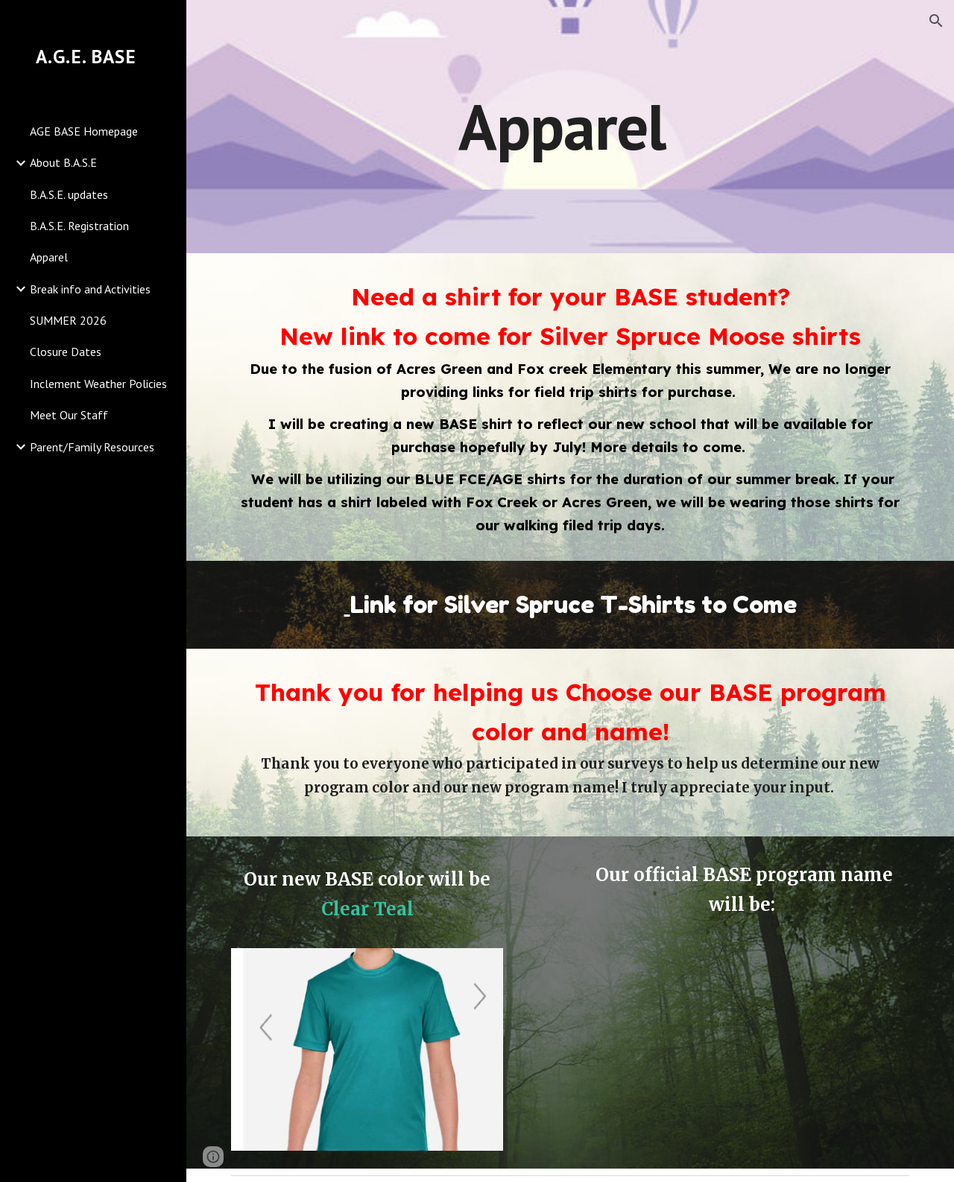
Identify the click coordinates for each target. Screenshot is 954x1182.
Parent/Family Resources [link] (92, 446)
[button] (936, 21)
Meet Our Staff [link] (69, 414)
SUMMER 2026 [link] (68, 320)
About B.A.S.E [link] (63, 162)
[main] (570, 126)
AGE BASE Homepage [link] (84, 131)
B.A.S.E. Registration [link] (79, 225)
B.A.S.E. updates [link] (69, 194)
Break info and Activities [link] (90, 289)
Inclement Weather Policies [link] (98, 383)
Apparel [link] (49, 257)
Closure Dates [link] (65, 351)
